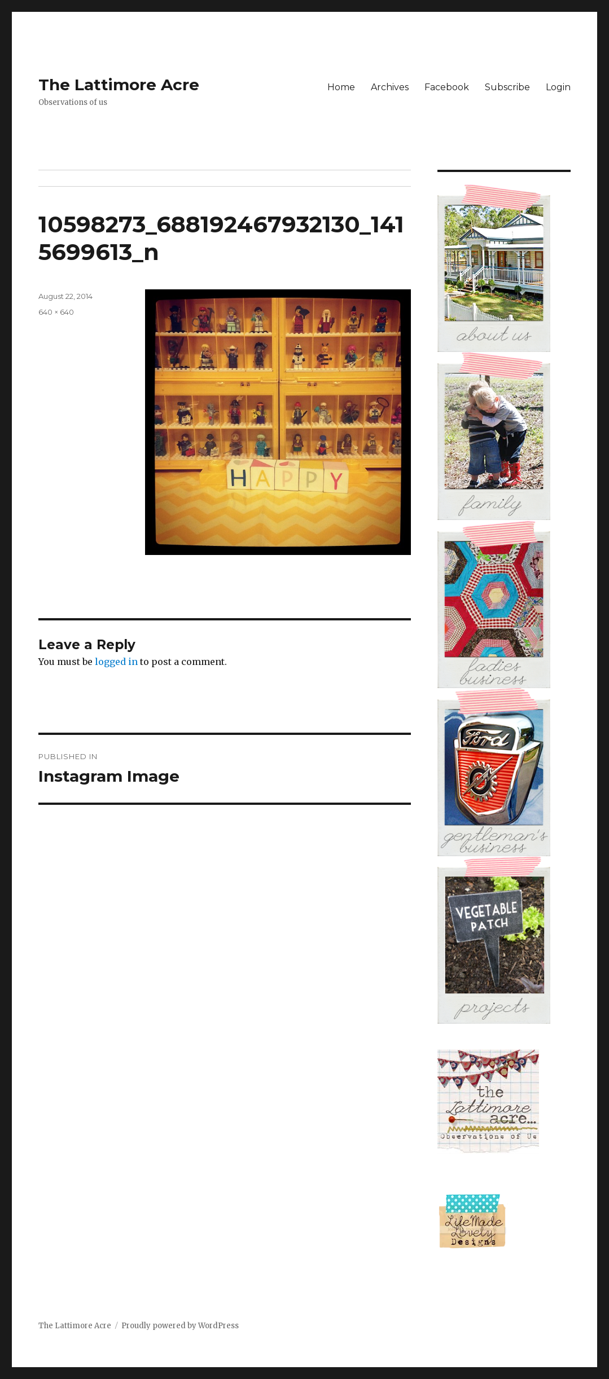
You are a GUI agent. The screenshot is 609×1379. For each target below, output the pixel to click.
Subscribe (507, 87)
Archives (390, 87)
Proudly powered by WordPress (180, 1325)
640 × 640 (56, 311)
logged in (116, 661)
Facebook (446, 87)
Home (341, 87)
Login (558, 87)
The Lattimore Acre (118, 84)
